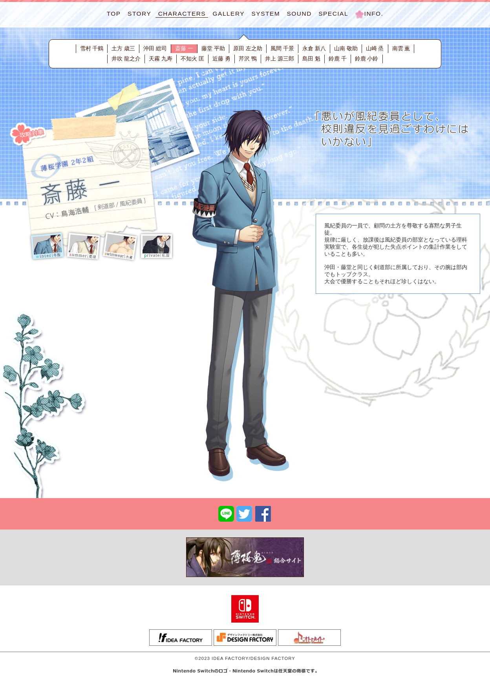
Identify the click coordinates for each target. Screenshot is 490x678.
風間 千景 (282, 48)
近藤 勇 (221, 58)
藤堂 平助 (213, 48)
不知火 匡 (192, 58)
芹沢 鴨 (248, 58)
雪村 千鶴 (92, 48)
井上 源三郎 (279, 58)
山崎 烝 (375, 48)
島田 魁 (311, 58)
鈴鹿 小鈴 (366, 58)
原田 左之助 (247, 48)
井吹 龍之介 (126, 58)
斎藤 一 (184, 48)
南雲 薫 (401, 48)
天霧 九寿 (160, 58)
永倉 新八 (314, 48)
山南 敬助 (346, 48)
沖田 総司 (155, 48)
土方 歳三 (123, 48)
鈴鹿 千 (338, 58)
